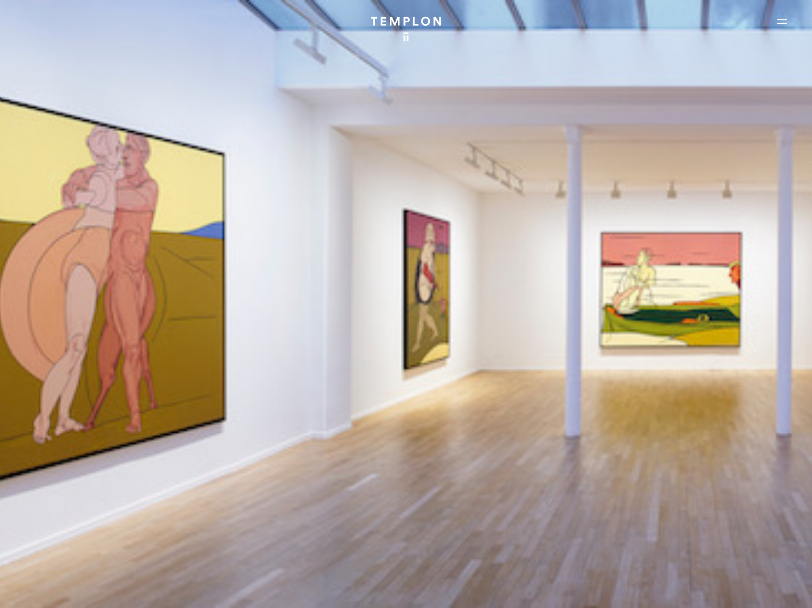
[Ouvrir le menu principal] (782, 21)
